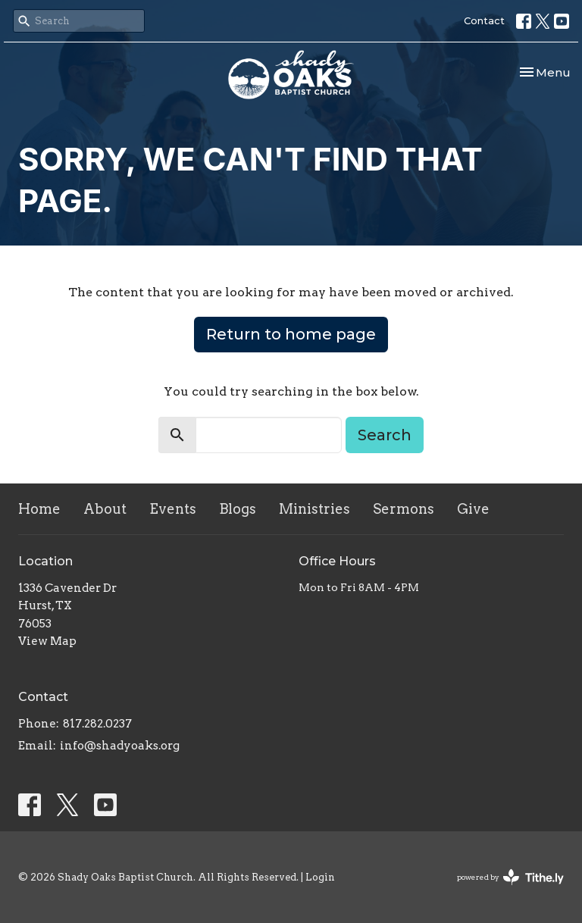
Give (473, 509)
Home (39, 509)
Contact (484, 20)
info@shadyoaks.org (120, 745)
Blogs (237, 509)
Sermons (403, 509)
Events (172, 509)
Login (320, 877)
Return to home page (291, 334)
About (105, 509)
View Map (47, 641)
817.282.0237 (97, 724)
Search (384, 435)
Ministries (314, 509)
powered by (510, 877)
